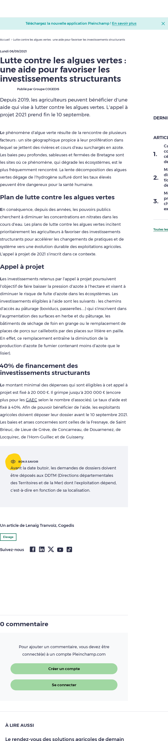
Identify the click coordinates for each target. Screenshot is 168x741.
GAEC (31, 400)
